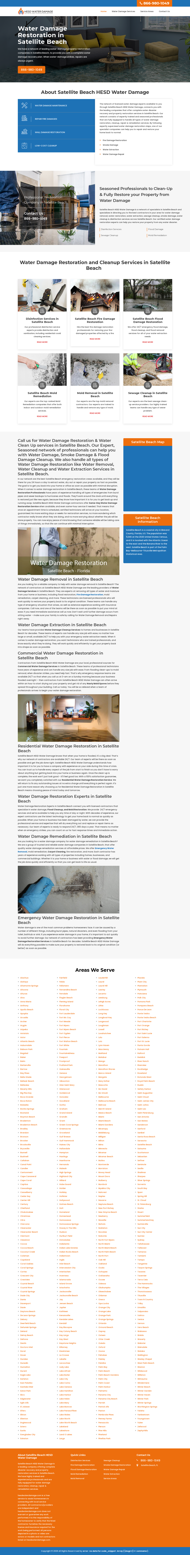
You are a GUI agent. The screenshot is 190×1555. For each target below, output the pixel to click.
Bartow (23, 1069)
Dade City (25, 1295)
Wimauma (142, 1379)
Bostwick (24, 1113)
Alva (22, 997)
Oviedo (101, 1343)
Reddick (141, 1057)
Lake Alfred (64, 1371)
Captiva (24, 1184)
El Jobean (25, 1406)
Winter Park (142, 1398)
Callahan (24, 1160)
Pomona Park (143, 1001)
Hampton (63, 1152)
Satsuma (141, 1148)
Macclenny (103, 1049)
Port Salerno (143, 1037)
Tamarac (141, 1252)
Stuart (140, 1212)
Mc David (102, 1089)
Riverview (141, 1065)
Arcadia (24, 1017)
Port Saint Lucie (144, 1033)
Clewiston (25, 1240)
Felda (62, 981)
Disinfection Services (80, 1460)
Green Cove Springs (69, 1124)
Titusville (141, 1295)
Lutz (100, 1041)
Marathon (103, 1065)
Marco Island (104, 1073)
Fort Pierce (64, 1037)
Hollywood (64, 1200)
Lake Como (64, 1383)
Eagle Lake (25, 1375)
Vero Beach (143, 1327)
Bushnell (24, 1156)
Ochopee (102, 1271)
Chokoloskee (26, 1212)
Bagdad (24, 1053)
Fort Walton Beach (68, 1041)
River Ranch (143, 1061)
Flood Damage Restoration (84, 1469)
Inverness (64, 1275)
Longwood (103, 1021)
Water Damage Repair (114, 1469)
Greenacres (65, 1128)
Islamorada (65, 1279)
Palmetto (102, 1391)
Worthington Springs (147, 1406)
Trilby (140, 1303)
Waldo (140, 1335)
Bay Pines (24, 1073)
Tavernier (142, 1275)
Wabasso (142, 1331)
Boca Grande (26, 1097)
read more (42, 342)
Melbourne (103, 1097)
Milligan (102, 1136)
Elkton (23, 1414)
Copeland (25, 1259)
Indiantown (64, 1255)
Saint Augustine (144, 1093)
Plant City (142, 981)
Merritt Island (104, 1109)
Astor (23, 1037)
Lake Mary (64, 1402)
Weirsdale (142, 1347)
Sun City (141, 1228)
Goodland (64, 1101)
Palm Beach (104, 1371)
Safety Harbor (144, 1089)
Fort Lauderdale (67, 1013)
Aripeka (24, 1029)
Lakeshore (64, 1430)
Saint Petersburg (145, 1113)
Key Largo (64, 1335)
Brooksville (25, 1144)
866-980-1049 (154, 3)
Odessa (102, 1283)
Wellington (142, 1355)
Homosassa (65, 1220)
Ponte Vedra (143, 1013)
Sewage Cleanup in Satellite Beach (147, 394)
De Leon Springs (27, 1315)
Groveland (64, 1132)
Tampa (140, 1259)
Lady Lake (64, 1367)
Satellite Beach (144, 1144)
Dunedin (24, 1363)
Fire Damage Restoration (83, 1465)
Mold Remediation (79, 1474)
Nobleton (102, 1228)
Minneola (102, 1148)
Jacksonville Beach (68, 1295)
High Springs (65, 1172)
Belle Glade (25, 1077)
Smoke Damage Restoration (117, 1465)
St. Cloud (141, 1200)
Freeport (63, 1057)
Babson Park (26, 1049)
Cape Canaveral (28, 1176)
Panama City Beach (107, 1398)
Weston (141, 1367)
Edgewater (25, 1398)
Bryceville (24, 1148)
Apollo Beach (26, 1009)
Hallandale (64, 1148)
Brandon (24, 1132)
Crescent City (26, 1275)
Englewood (25, 1422)
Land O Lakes (65, 1434)
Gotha (62, 1105)
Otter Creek (104, 1339)
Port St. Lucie (143, 1041)
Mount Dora (104, 1176)
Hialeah (63, 1168)
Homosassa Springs (69, 1224)
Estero (23, 1426)
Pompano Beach (145, 1005)
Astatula (24, 1033)
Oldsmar (102, 1295)
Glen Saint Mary (66, 1085)
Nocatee (102, 1232)
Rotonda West (144, 1077)
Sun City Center (144, 1232)
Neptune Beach (105, 1204)
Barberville (25, 1065)
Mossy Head (104, 1172)
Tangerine (142, 1263)
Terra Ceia (142, 1279)
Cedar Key (25, 1196)
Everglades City (27, 1434)
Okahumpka (104, 1287)
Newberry (103, 1216)
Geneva (63, 1073)
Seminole (141, 1164)
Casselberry (26, 1192)
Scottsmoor (143, 1152)
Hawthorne (64, 1160)
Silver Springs (143, 1180)
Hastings (63, 1156)
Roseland (142, 1073)
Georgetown (65, 1077)
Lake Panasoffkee (68, 1410)
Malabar (102, 1057)
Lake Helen (64, 1398)
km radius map (148, 478)
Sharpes (141, 1176)
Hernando (64, 1164)
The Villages (143, 1287)
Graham (63, 1109)
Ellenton (24, 1418)
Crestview (25, 1279)
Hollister (63, 1196)
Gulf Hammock (66, 1140)
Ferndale (63, 993)
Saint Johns (143, 1105)
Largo (62, 1438)
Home (103, 11)
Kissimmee (64, 1351)
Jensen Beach (66, 1303)
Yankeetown (143, 1414)
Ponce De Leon (144, 1009)
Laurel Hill (103, 985)
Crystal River (26, 1287)
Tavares (141, 1271)
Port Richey (142, 1029)
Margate (102, 1077)
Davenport (25, 1303)
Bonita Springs (27, 1109)
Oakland (102, 1263)
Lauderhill (103, 977)
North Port (103, 1255)
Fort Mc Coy (65, 1017)
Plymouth (141, 989)
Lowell (101, 1029)
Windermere (143, 1383)
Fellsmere (64, 985)
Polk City (141, 997)
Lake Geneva (65, 1387)
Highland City (65, 1176)
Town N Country (145, 1299)
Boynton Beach (27, 1116)
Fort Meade (64, 1021)
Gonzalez (63, 1097)
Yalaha (140, 1410)
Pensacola (103, 1422)
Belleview (24, 1085)
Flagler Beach (66, 997)
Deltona (24, 1339)
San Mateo (142, 1120)
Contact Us (164, 11)
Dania (23, 1299)
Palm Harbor (104, 1387)
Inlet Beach (64, 1263)
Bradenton (25, 1120)
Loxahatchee (104, 1033)
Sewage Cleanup (112, 1460)
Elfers (23, 1410)
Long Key (102, 1013)
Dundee (24, 1359)
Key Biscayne (65, 1327)
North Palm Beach (107, 1252)
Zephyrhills (142, 1430)
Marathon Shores (106, 1069)
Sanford (141, 1128)
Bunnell (23, 1152)
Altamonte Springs (29, 985)
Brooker (24, 1140)
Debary (23, 1319)
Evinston (24, 1438)
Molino (101, 1160)
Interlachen (64, 1271)
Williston (141, 1375)
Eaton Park (25, 1391)
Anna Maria (25, 1001)
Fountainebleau (66, 1053)
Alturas (23, 993)
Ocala (101, 1267)
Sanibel (140, 1132)
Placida (141, 977)
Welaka (141, 1351)
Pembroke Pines (106, 1414)
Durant (23, 1371)
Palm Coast (104, 1383)
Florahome (64, 1005)
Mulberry (102, 1180)
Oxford (101, 1347)
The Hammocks (145, 1283)
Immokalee (64, 1240)
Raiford (141, 1053)
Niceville (102, 1220)
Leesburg (102, 997)
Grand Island (65, 1113)
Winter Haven (143, 1394)
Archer (23, 1021)
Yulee (140, 1422)
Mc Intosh (103, 1093)
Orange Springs (105, 1319)
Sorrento (141, 1184)
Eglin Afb (24, 1402)
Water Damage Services (123, 11)
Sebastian (142, 1156)
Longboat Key (105, 1017)
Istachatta (64, 1287)
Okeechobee (104, 1291)
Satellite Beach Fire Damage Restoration (95, 320)
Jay (61, 1299)
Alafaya (24, 981)
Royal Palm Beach (146, 1081)
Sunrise (140, 1236)
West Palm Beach (145, 1363)
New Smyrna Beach (107, 1212)
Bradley (24, 1128)
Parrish (101, 1402)
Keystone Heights (67, 1343)
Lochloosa (103, 1009)
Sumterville (142, 1224)
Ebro (22, 1394)
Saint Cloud (143, 1097)
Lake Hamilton (66, 1391)
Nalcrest (102, 1192)
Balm (22, 1061)
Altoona (24, 989)
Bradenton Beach (28, 1124)
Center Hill (25, 1200)
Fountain (63, 1049)
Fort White (64, 1045)
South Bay (142, 1188)
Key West (63, 1339)
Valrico (140, 1315)
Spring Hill (142, 1196)
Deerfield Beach (28, 1323)
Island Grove (65, 1283)
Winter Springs (144, 1402)
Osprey (101, 1331)
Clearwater (25, 1228)
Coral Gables (26, 1263)
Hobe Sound (65, 1184)
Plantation (142, 985)
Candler (24, 1168)
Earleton (24, 1379)
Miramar (102, 1152)
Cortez (23, 1271)
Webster (141, 1343)
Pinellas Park (104, 1438)
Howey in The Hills (67, 1228)
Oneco (101, 1299)
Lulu (100, 1037)
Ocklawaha (104, 1275)
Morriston (103, 1168)
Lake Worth (64, 1418)
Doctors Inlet (26, 1347)
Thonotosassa (144, 1291)
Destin (23, 1343)
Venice (140, 1319)
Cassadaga (26, 1188)
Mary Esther (104, 1081)
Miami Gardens (105, 1124)
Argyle (23, 1025)
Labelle (62, 1359)
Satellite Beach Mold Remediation (42, 394)
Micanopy (103, 1128)
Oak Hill (102, 1259)
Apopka (24, 1013)
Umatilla (141, 1307)
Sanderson (142, 1124)
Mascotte (103, 1085)
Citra (22, 1220)
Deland (23, 1331)
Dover (23, 1355)
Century (24, 1204)
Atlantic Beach (27, 1041)
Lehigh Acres (104, 1001)
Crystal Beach (27, 1283)
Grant (62, 1120)
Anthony (24, 1005)
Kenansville (64, 1315)
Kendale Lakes (66, 1319)
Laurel (101, 981)
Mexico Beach (105, 1113)
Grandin (63, 1116)
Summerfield (143, 1216)
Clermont (24, 1236)
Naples (101, 1196)
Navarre (102, 1200)
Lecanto (102, 993)
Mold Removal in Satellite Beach (95, 394)
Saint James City (145, 1101)
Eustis (23, 1430)
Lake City (63, 1379)
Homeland (64, 1212)
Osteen (101, 1335)
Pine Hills (102, 1430)
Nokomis (102, 1236)
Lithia (100, 1005)
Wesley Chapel (144, 1359)
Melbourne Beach (106, 1101)
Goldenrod (64, 1093)
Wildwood (142, 1371)
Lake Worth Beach (68, 1422)
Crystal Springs (27, 1291)
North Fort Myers (106, 1240)
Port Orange (143, 1025)
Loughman (103, 1025)
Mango (101, 1061)
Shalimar (141, 1172)
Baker (23, 1057)
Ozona (101, 1351)
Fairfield (63, 977)
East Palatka (26, 1383)
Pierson (101, 1426)
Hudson (63, 1232)
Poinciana (142, 993)
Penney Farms (105, 1418)
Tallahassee (143, 1244)
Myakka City (104, 1188)
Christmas (25, 1216)
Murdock (102, 1184)
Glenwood (64, 1089)
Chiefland (25, 1208)
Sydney (140, 1240)
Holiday (63, 1192)
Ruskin (140, 1085)
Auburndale (26, 1045)
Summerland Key (145, 1220)
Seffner (140, 1160)
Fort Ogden (64, 1033)
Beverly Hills (26, 1089)
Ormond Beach (105, 1327)
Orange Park (104, 1315)
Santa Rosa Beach (146, 1136)
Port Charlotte (144, 1021)
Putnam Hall (143, 1049)
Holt (61, 1208)
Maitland (102, 1053)
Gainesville (64, 1069)
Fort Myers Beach (67, 1029)
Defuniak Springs (28, 1327)
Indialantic (64, 1244)
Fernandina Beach (68, 989)
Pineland (102, 1434)
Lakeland (63, 1426)
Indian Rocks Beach (68, 1252)
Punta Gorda (143, 1045)
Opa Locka (103, 1303)
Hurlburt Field (65, 1236)
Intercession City (67, 1267)
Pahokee (102, 1355)
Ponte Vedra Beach (146, 1017)
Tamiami (141, 1255)
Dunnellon (25, 1367)
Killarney (63, 1347)
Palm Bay (102, 1367)
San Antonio (143, 1116)
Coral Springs (26, 1267)
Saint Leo (141, 1109)
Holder (62, 1188)
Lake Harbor (65, 1394)
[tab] (24, 107)
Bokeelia (24, 1105)
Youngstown (143, 1418)
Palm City (102, 1379)
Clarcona (24, 1224)
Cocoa (23, 1244)
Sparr (140, 1192)
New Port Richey (106, 1208)
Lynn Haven (103, 1045)
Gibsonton (64, 1081)
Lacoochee (64, 1363)
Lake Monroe (65, 1406)
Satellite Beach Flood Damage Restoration (148, 320)
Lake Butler (64, 1375)
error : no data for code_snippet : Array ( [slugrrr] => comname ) (116, 1551)
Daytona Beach (27, 1311)
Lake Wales (64, 1414)
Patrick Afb (103, 1406)
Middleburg (103, 1132)
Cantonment (26, 1172)
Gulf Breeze (64, 1136)
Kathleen (63, 1311)
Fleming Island (66, 1001)
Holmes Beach (66, 1204)
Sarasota (141, 1140)
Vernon (140, 1323)
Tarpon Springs (144, 1267)
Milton (101, 1140)
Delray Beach (26, 1335)
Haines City (64, 1144)
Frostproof (64, 1061)
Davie (23, 1307)
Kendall (63, 1323)
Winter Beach (143, 1387)
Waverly (141, 1339)
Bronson (24, 1136)
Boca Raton (26, 1101)
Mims (100, 1144)
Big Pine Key (26, 1093)
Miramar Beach (105, 1156)
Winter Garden (144, 1391)
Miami (101, 1116)
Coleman (24, 1255)
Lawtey (101, 989)
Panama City (104, 1394)
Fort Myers (64, 1025)
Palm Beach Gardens (108, 1375)
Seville (140, 1168)
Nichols (101, 1224)
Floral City (64, 1009)
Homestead (65, 1216)
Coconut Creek (27, 1252)
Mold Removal (77, 1478)
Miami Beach (104, 1120)
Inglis (61, 1259)
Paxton (101, 1410)
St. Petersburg (144, 1204)
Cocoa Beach (27, 1248)
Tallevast (141, 1248)
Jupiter (62, 1307)
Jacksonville (65, 1291)
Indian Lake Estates (68, 1248)
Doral (23, 1351)
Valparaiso (142, 1311)
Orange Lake (104, 1311)
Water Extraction (112, 1474)
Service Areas (147, 11)
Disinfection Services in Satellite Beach (42, 320)
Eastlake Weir (26, 1387)
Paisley (101, 1359)
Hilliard (62, 1180)
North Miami (104, 1244)
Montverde (103, 1164)
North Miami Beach (107, 1248)
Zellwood (141, 1426)
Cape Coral (26, 1180)
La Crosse (64, 1355)
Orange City (104, 1307)
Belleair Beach (27, 1081)
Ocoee (101, 1279)
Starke (140, 1208)
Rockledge (142, 1069)
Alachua (24, 977)
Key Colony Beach (68, 1331)
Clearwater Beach (29, 1232)
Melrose (102, 1105)
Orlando (102, 1323)
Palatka (102, 1363)
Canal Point (25, 1164)
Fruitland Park (66, 1065)
